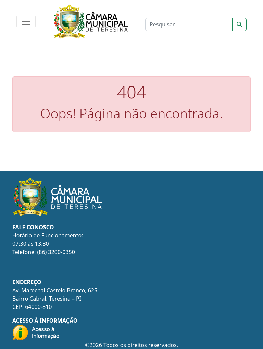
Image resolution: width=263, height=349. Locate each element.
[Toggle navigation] (26, 21)
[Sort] (239, 24)
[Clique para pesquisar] (189, 24)
